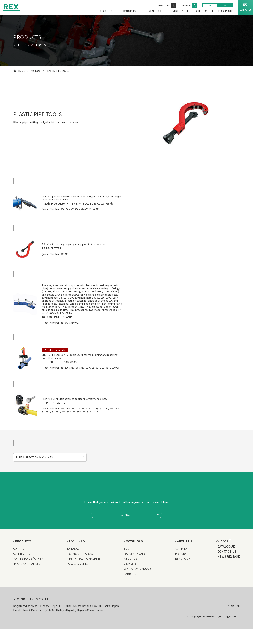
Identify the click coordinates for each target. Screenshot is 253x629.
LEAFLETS (130, 563)
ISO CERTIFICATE (134, 553)
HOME (21, 70)
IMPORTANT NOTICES (26, 563)
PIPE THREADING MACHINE (84, 558)
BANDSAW (73, 548)
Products (35, 70)
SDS (126, 548)
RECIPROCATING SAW (80, 553)
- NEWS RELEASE (228, 556)
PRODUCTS (129, 11)
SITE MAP (234, 606)
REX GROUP (225, 11)
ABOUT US (106, 11)
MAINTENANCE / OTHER (28, 558)
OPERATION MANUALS (138, 569)
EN (225, 5)
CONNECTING (22, 553)
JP (210, 5)
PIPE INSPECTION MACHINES (34, 457)
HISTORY (180, 553)
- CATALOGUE (225, 546)
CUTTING (19, 548)
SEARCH (186, 5)
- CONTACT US (226, 551)
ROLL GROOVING (77, 563)
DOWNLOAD (163, 5)
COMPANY (181, 548)
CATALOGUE (154, 11)
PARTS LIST (131, 574)
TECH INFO (200, 11)
